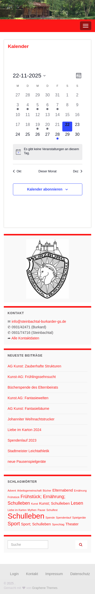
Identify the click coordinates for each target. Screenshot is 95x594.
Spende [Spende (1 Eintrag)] (50, 517)
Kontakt (32, 574)
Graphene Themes (45, 588)
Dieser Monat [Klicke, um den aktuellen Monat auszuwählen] (47, 171)
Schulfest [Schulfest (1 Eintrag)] (52, 509)
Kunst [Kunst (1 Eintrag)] (34, 503)
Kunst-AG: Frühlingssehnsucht (32, 377)
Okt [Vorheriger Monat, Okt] (17, 171)
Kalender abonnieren (44, 189)
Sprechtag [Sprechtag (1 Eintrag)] (58, 524)
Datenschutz (80, 574)
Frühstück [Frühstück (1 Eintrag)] (14, 497)
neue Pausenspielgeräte (27, 462)
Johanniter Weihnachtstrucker (31, 419)
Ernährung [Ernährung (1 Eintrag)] (80, 490)
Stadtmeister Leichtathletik (28, 451)
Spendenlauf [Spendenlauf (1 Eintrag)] (63, 517)
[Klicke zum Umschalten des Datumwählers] (29, 75)
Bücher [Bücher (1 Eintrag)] (47, 490)
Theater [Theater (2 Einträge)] (72, 524)
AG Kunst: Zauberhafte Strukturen (34, 366)
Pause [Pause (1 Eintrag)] (41, 509)
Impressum (54, 574)
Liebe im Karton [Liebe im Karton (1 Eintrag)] (17, 509)
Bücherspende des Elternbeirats (33, 387)
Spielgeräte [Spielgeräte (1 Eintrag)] (79, 517)
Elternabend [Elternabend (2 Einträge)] (62, 490)
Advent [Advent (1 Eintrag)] (12, 490)
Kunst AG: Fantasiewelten (28, 398)
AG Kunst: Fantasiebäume (28, 409)
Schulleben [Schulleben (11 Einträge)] (26, 516)
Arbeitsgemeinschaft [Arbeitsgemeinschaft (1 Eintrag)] (29, 490)
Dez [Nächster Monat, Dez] (77, 171)
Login (14, 574)
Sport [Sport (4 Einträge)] (14, 523)
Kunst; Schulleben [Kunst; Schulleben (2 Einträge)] (54, 503)
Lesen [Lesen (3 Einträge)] (77, 503)
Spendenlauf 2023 (22, 440)
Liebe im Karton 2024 (24, 430)
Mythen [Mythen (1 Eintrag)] (32, 509)
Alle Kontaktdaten (25, 338)
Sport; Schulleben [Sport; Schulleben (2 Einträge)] (36, 524)
